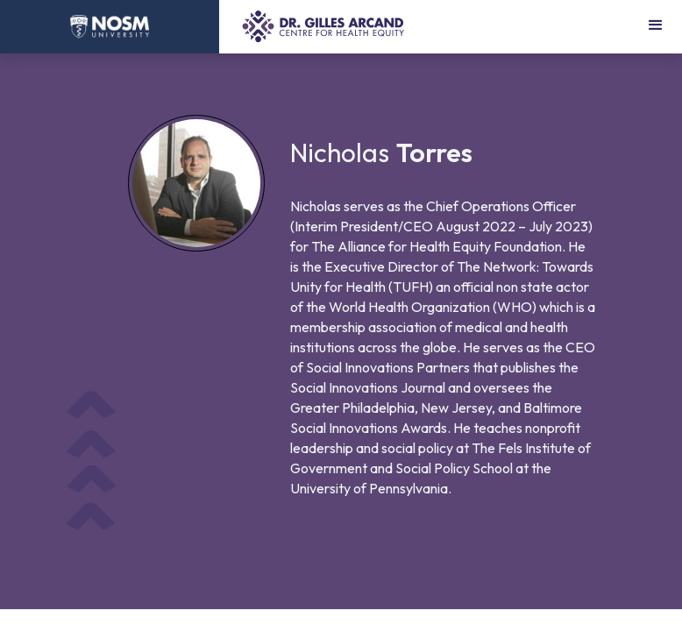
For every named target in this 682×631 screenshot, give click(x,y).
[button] (655, 26)
